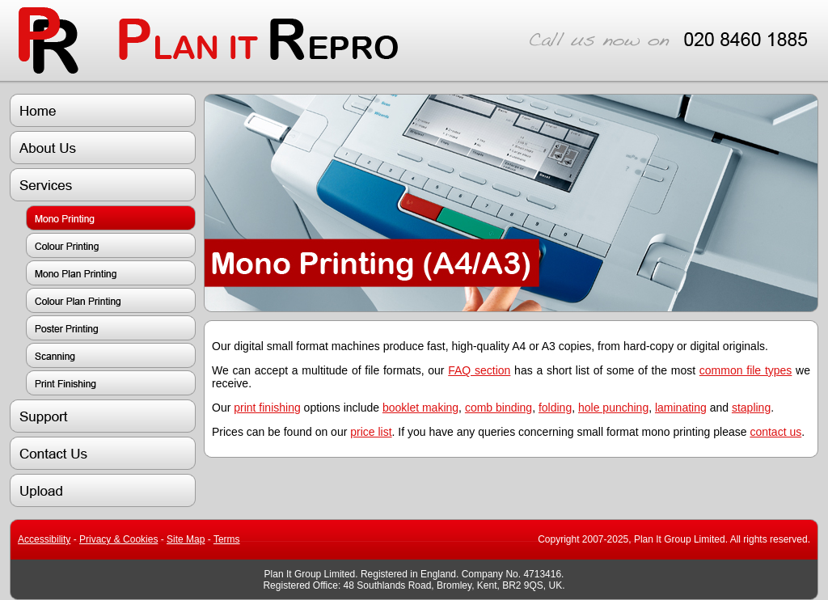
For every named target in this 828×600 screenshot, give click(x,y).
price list (370, 431)
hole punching (613, 407)
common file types (745, 370)
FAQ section (479, 370)
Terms (226, 539)
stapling (751, 407)
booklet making (420, 407)
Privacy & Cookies (118, 539)
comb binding (498, 407)
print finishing (267, 407)
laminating (681, 407)
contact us (775, 431)
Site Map (186, 539)
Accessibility (44, 539)
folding (555, 407)
